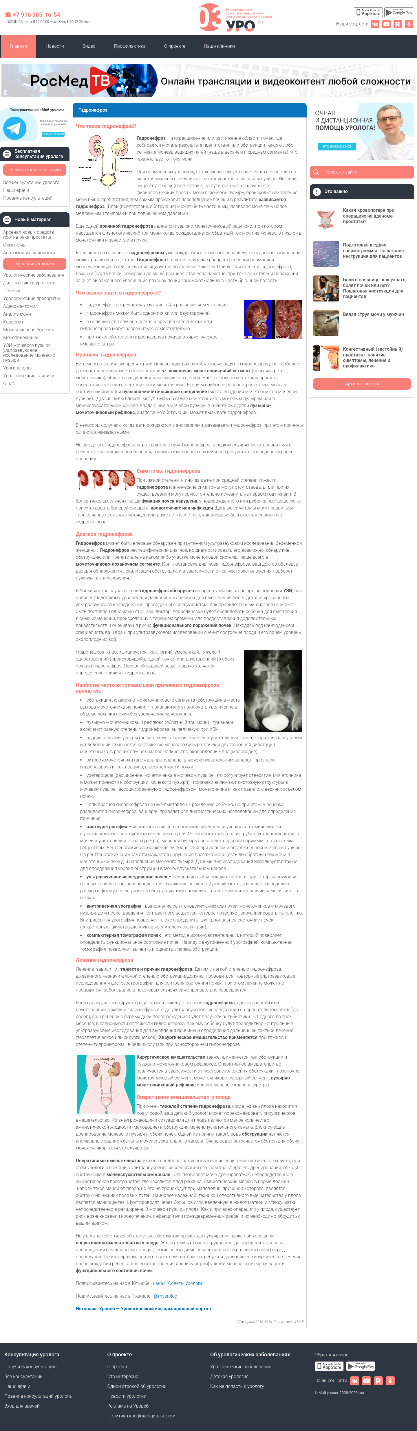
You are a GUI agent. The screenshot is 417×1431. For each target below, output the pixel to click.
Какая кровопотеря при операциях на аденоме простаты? (368, 215)
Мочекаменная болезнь (28, 329)
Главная (18, 46)
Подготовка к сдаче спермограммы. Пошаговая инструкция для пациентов (373, 250)
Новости (55, 46)
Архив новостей (362, 384)
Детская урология (35, 263)
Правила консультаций (27, 198)
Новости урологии (127, 1396)
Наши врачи (16, 190)
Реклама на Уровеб (128, 1406)
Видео (89, 46)
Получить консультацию (35, 169)
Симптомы (14, 244)
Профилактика (130, 46)
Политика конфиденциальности (141, 1416)
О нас (9, 383)
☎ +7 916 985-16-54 (32, 14)
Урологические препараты (31, 298)
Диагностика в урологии (29, 282)
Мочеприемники (21, 337)
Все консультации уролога (31, 182)
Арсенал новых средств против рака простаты (28, 235)
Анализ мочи (17, 314)
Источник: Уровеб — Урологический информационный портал (143, 1309)
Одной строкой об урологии (137, 1386)
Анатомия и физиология (29, 252)
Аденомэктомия (20, 306)
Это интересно (122, 1376)
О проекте (174, 46)
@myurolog (166, 1296)
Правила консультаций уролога (38, 1396)
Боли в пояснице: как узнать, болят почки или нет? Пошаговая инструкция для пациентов (374, 288)
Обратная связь (332, 1355)
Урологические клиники (28, 375)
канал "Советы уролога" (178, 1283)
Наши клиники (219, 46)
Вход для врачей (22, 1406)
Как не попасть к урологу (237, 1386)
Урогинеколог (18, 367)
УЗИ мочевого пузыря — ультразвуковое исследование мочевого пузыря (29, 353)
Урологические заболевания (33, 275)
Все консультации (23, 1376)
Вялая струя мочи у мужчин (373, 314)
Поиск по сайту (340, 172)
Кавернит (13, 321)
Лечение (12, 290)
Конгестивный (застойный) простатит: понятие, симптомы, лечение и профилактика (373, 357)
